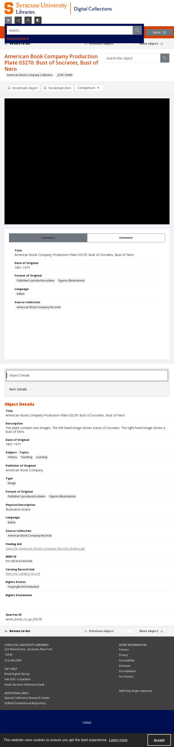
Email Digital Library (17, 674)
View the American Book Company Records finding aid (45, 549)
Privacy (123, 656)
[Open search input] (8, 20)
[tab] (48, 238)
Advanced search (18, 38)
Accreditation (127, 672)
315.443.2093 (13, 661)
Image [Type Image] (12, 483)
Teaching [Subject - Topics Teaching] (26, 458)
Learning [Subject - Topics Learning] (41, 458)
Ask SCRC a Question (17, 680)
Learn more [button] (118, 740)
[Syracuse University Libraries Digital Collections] (71, 8)
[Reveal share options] (18, 20)
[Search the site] (70, 30)
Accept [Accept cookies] (159, 740)
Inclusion (124, 666)
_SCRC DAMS (64, 75)
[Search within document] (164, 58)
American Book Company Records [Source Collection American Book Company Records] (39, 308)
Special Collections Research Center (27, 698)
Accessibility (126, 661)
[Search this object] (132, 58)
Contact (87, 722)
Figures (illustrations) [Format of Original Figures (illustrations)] (71, 281)
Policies (124, 650)
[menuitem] (87, 722)
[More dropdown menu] (159, 32)
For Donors (126, 677)
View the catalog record (23, 574)
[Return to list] (26, 43)
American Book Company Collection (30, 75)
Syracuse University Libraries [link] (26, 645)
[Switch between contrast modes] (38, 20)
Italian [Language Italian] (20, 294)
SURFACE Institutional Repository (25, 704)
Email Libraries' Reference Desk (24, 685)
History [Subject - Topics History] (12, 458)
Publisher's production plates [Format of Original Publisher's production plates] (35, 281)
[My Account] (28, 20)
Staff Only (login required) (135, 691)
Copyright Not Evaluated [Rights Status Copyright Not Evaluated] (23, 587)
